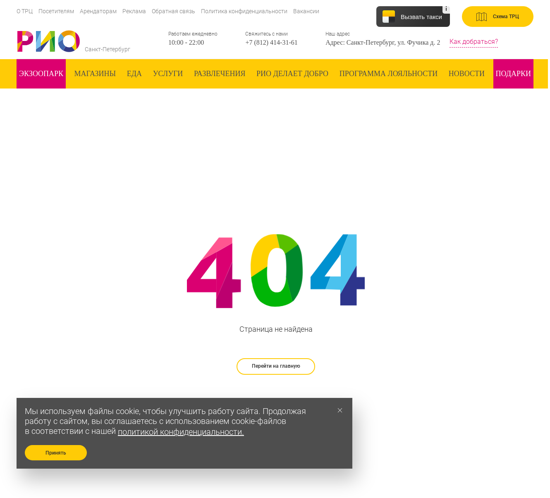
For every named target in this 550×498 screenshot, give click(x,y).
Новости (467, 73)
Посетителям (56, 11)
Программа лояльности (389, 73)
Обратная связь (173, 11)
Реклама (134, 11)
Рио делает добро (292, 73)
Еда (134, 73)
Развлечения (220, 73)
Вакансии (306, 11)
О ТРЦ (25, 11)
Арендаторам (98, 11)
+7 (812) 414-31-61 (271, 42)
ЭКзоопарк (41, 73)
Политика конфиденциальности (244, 11)
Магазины (95, 73)
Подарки (513, 73)
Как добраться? (474, 41)
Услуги (168, 73)
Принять (55, 453)
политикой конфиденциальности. (181, 432)
